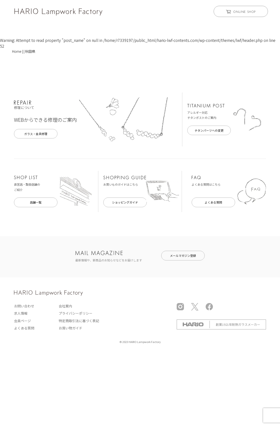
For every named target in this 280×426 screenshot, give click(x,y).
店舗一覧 (36, 202)
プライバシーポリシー (75, 313)
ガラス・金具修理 (35, 134)
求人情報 (21, 313)
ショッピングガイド (125, 202)
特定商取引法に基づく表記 (79, 320)
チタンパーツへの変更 (209, 130)
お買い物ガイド (70, 328)
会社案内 (65, 306)
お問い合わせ (24, 306)
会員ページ (22, 320)
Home (16, 51)
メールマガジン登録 (183, 255)
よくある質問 (213, 202)
